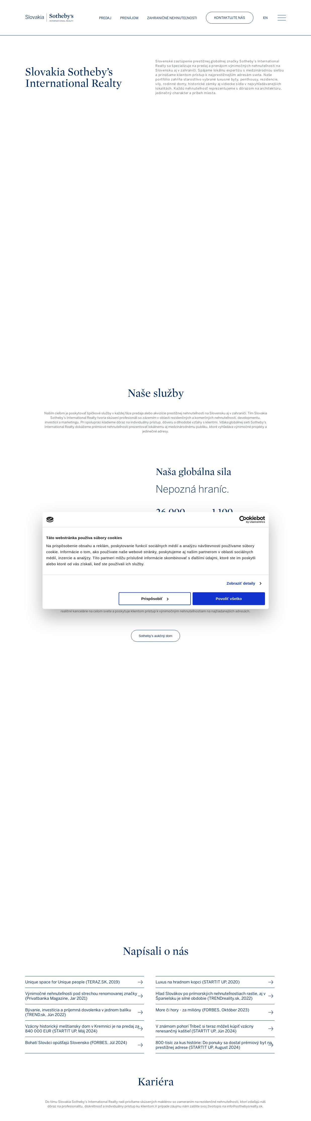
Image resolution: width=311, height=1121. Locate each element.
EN (265, 18)
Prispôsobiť (155, 598)
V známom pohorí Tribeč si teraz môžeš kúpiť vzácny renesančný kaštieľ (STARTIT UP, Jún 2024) (205, 1028)
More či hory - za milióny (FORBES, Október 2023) (202, 1010)
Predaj (105, 18)
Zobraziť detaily (241, 583)
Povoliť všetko (229, 598)
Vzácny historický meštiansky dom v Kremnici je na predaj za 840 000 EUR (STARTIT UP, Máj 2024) (82, 1028)
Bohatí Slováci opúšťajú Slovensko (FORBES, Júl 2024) (76, 1042)
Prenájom (129, 18)
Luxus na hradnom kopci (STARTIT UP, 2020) (198, 982)
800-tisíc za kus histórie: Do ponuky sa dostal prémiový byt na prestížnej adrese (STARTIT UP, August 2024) (214, 1045)
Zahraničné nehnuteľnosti (172, 18)
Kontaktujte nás (229, 18)
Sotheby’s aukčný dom (155, 636)
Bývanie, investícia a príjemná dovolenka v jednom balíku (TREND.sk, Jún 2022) (78, 1012)
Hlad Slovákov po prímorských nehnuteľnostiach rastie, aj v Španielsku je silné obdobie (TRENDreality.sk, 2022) (210, 996)
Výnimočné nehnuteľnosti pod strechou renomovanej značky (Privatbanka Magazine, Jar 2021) (81, 996)
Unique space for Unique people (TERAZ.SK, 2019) (72, 982)
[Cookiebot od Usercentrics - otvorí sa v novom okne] (243, 519)
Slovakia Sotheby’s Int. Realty (49, 18)
